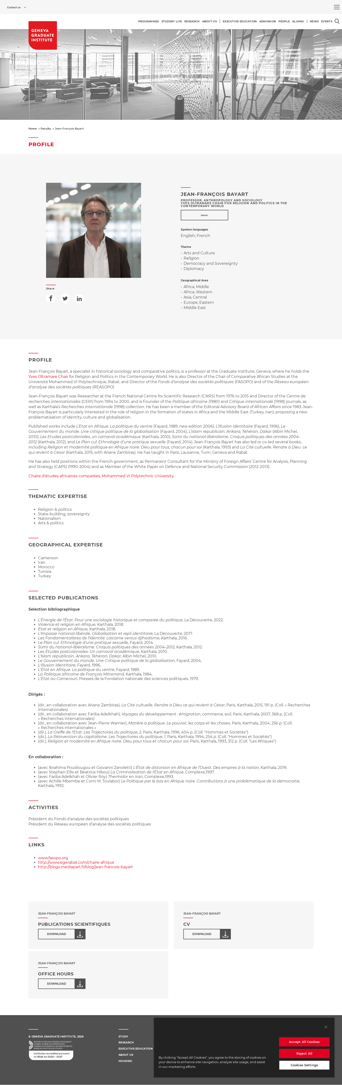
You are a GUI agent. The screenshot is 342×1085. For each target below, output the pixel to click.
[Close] (326, 1027)
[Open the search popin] (337, 21)
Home (32, 128)
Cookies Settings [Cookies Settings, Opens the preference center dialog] (304, 1065)
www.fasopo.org (53, 858)
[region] (244, 1047)
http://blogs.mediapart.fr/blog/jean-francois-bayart (85, 867)
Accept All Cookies (304, 1042)
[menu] (337, 7)
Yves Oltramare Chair (48, 376)
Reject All (304, 1053)
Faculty (46, 128)
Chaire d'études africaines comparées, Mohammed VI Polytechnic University (101, 476)
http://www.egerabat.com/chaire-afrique (76, 862)
